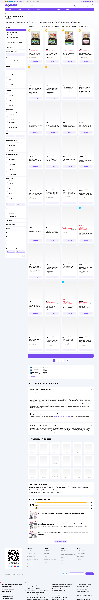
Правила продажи (31, 556)
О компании (46, 550)
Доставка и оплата (31, 553)
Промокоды (63, 559)
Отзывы (62, 562)
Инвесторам (46, 553)
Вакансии (46, 561)
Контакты (46, 562)
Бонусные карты (64, 550)
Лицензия (29, 550)
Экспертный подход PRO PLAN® (14, 42)
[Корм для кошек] (80, 552)
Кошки (8, 27)
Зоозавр (7, 13)
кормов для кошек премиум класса (62, 416)
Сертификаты (30, 563)
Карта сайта (29, 566)
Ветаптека (79, 559)
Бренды (62, 560)
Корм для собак (80, 556)
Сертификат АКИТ (31, 562)
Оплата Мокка (63, 556)
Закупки (45, 556)
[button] (34, 26)
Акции (62, 557)
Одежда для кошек (81, 553)
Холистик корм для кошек (13, 44)
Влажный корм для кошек (13, 34)
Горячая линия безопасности (50, 559)
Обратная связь (30, 565)
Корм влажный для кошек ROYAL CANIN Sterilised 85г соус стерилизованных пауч (61, 513)
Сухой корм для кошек (12, 32)
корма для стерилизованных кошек (55, 397)
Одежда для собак (81, 558)
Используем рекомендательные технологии (14, 574)
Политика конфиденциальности (33, 558)
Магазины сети (64, 565)
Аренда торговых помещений (50, 558)
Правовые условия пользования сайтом (21, 572)
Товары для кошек (15, 13)
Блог (62, 563)
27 (67, 360)
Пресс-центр (46, 555)
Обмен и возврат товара (32, 555)
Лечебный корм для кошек (13, 37)
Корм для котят (11, 47)
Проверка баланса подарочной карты (68, 554)
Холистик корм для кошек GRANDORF (16, 39)
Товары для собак (80, 555)
